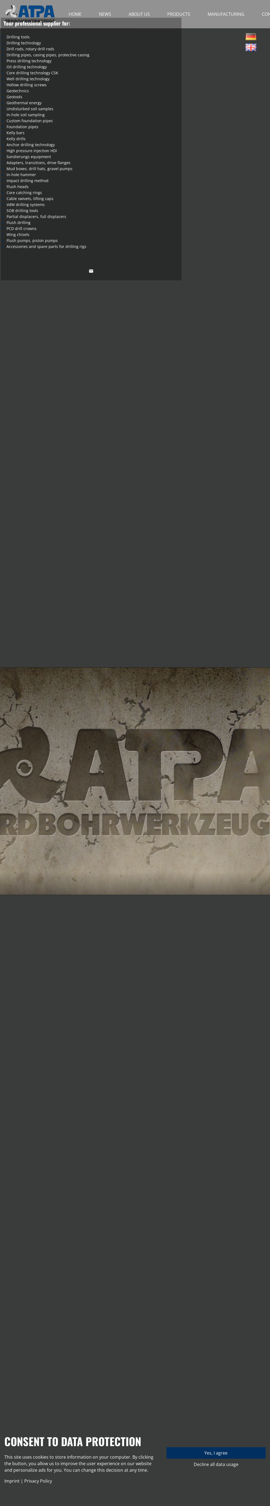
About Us (139, 14)
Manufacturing (226, 14)
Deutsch (250, 38)
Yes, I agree (215, 1453)
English (250, 49)
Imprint (12, 1481)
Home (75, 14)
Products (178, 14)
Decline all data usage (216, 1464)
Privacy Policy (38, 1481)
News (105, 14)
